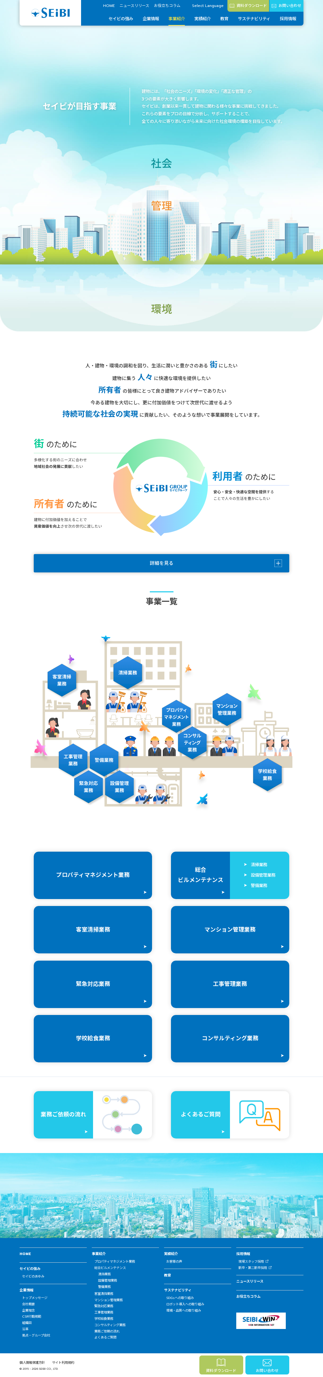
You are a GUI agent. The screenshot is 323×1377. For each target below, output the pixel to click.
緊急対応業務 (103, 1306)
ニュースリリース (134, 6)
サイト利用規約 (63, 1362)
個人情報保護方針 (32, 1362)
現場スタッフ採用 (251, 1261)
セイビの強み (121, 18)
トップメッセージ (34, 1297)
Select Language (208, 6)
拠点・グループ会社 (36, 1335)
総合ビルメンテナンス (110, 1267)
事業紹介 (176, 18)
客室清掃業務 (103, 1293)
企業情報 (151, 18)
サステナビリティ (254, 18)
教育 (224, 18)
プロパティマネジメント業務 (114, 1261)
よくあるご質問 (105, 1337)
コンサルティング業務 (110, 1325)
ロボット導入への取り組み (185, 1304)
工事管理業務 (103, 1312)
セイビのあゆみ (33, 1276)
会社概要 (28, 1304)
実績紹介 (202, 18)
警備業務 (104, 1286)
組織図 (27, 1322)
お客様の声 (174, 1261)
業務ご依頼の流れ (107, 1331)
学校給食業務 (103, 1318)
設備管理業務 (107, 1280)
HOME (109, 6)
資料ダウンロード (252, 6)
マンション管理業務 (108, 1300)
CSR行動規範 (31, 1316)
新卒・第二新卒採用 (252, 1267)
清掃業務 (104, 1274)
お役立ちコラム (167, 6)
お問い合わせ (290, 6)
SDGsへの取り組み (180, 1297)
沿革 (25, 1329)
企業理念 (28, 1310)
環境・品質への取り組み (183, 1310)
